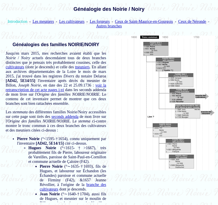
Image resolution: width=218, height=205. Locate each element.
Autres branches (109, 26)
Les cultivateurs (72, 21)
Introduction (17, 21)
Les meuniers (43, 21)
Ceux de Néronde (192, 21)
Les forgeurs (100, 21)
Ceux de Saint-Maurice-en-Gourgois (144, 21)
